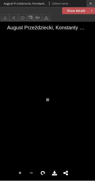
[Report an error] (46, 17)
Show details (80, 11)
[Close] (91, 3)
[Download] (5, 17)
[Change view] (30, 17)
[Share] (13, 17)
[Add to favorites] (22, 17)
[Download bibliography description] (37, 17)
